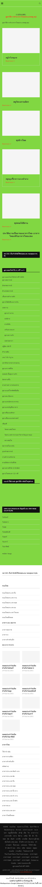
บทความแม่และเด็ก (24, 863)
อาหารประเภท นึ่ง (8, 781)
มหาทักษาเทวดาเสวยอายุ (10, 363)
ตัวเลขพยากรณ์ (7, 291)
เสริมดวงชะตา (9, 330)
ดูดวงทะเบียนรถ (7, 396)
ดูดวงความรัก (9, 335)
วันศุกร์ (4, 537)
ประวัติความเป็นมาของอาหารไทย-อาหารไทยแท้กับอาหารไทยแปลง (21, 234)
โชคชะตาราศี (28, 851)
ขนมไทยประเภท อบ (9, 607)
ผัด (8, 839)
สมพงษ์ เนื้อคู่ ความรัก (9, 374)
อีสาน (20, 836)
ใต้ (30, 836)
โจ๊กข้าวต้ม (32, 845)
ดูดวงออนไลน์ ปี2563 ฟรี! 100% (13, 277)
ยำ (36, 842)
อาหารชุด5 (35, 857)
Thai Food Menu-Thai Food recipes (16, 854)
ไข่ (29, 833)
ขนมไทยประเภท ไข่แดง (10, 612)
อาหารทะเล (6, 805)
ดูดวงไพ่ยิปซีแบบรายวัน (10, 302)
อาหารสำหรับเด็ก (8, 640)
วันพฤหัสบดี (6, 532)
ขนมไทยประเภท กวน (9, 598)
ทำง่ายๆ (18, 830)
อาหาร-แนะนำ (28, 830)
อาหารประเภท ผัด (8, 776)
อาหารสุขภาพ (7, 630)
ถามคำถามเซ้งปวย (8, 457)
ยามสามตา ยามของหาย (10, 385)
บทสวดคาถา (8, 341)
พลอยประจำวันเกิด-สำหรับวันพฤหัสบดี (29, 689)
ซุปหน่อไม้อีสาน (21, 223)
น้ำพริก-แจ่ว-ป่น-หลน (26, 842)
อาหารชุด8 (25, 860)
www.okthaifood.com (26, 872)
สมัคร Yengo (7, 554)
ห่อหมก (28, 848)
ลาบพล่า (9, 845)
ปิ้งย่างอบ (16, 845)
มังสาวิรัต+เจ (34, 827)
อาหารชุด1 (34, 854)
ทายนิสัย (7, 324)
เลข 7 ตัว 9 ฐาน (7, 357)
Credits (13, 863)
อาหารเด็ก (8, 836)
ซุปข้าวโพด (21, 140)
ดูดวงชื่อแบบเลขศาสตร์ (10, 418)
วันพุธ (4, 527)
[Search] (40, 3)
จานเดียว (19, 851)
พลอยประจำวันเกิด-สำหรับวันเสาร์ (29, 712)
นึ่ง (36, 836)
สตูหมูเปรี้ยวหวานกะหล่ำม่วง (17, 179)
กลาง (15, 836)
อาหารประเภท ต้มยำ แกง (10, 771)
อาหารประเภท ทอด (9, 786)
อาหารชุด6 (7, 860)
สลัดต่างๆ (5, 766)
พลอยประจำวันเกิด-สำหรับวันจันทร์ (9, 667)
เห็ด (25, 833)
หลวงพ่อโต (8, 440)
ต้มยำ (13, 839)
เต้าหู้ (20, 833)
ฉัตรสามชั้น (6, 379)
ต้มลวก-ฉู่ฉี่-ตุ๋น (34, 839)
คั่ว (33, 836)
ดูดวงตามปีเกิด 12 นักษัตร (11, 468)
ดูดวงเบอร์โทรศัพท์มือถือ (10, 390)
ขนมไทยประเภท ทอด (9, 603)
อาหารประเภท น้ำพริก (9, 801)
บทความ (5, 308)
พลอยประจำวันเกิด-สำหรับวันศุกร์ (9, 712)
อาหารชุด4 (25, 857)
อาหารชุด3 (16, 857)
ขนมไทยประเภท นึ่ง (9, 593)
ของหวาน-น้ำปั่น (22, 827)
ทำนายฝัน (5, 352)
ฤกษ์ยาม (7, 319)
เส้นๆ (18, 848)
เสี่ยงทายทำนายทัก (8, 296)
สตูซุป (35, 848)
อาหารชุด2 (7, 857)
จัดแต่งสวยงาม (9, 830)
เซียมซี (4, 424)
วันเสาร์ (5, 542)
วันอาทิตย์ (5, 546)
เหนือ (25, 836)
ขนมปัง (11, 851)
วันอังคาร (5, 522)
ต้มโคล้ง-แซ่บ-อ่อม (11, 842)
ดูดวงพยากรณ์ (7, 280)
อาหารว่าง (34, 833)
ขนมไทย (12, 827)
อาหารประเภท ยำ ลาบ (10, 796)
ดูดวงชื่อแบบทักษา (8, 413)
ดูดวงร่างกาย (8, 313)
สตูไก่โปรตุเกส (11, 57)
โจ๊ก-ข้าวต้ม (6, 752)
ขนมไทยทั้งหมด (7, 617)
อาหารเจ (5, 635)
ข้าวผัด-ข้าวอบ (10, 848)
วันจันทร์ (5, 517)
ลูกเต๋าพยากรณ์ (7, 451)
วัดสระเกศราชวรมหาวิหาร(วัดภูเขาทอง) (18, 435)
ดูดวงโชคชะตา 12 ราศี (10, 473)
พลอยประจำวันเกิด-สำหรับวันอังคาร (29, 667)
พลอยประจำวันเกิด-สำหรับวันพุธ (9, 689)
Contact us (34, 860)
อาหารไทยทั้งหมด (8, 815)
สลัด (23, 848)
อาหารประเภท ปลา (9, 810)
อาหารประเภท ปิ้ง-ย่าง (10, 791)
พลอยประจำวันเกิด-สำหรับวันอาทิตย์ (9, 735)
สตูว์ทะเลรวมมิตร (21, 101)
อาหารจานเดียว (7, 756)
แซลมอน (24, 845)
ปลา (5, 833)
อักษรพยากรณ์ (7, 285)
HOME (5, 827)
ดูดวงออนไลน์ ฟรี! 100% (21, 866)
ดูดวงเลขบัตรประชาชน (10, 402)
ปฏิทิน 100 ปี (6, 346)
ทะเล (36, 830)
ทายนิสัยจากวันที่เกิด (9, 462)
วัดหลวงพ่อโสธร (10, 429)
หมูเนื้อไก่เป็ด (12, 833)
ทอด (4, 839)
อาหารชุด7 (16, 860)
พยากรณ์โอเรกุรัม (8, 446)
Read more (10, 61)
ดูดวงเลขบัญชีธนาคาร (10, 407)
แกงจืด (18, 839)
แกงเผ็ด (24, 839)
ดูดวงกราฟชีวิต (7, 368)
